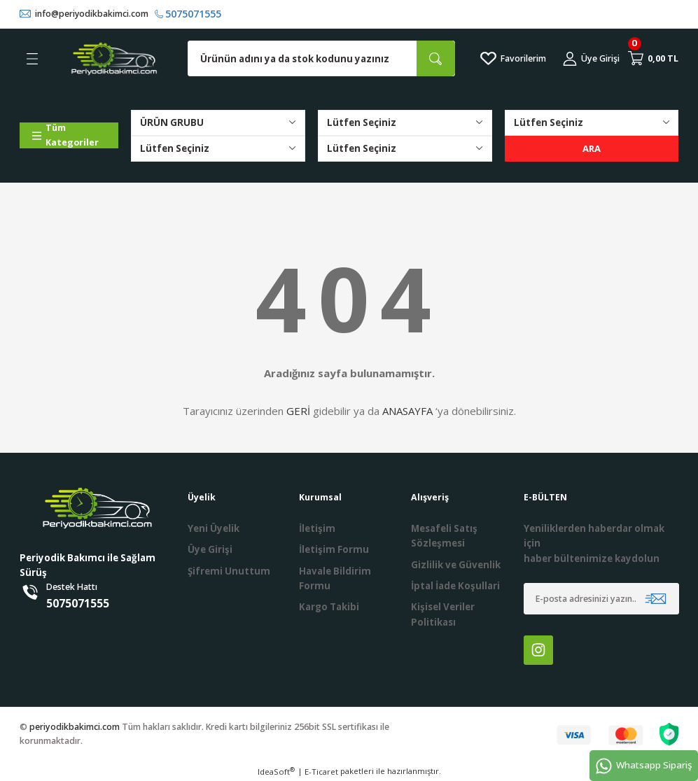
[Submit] (655, 598)
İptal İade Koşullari (455, 585)
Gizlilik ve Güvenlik (456, 564)
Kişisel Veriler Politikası (443, 614)
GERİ (298, 411)
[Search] (321, 59)
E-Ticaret (321, 771)
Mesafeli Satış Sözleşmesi (444, 535)
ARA (591, 148)
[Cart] (653, 58)
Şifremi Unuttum (229, 571)
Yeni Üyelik (213, 528)
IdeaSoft (276, 771)
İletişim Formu (334, 550)
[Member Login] (591, 59)
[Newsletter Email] (601, 598)
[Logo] (114, 59)
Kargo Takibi (329, 606)
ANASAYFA (407, 411)
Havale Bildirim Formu (335, 578)
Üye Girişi (210, 550)
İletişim (317, 528)
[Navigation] (69, 135)
